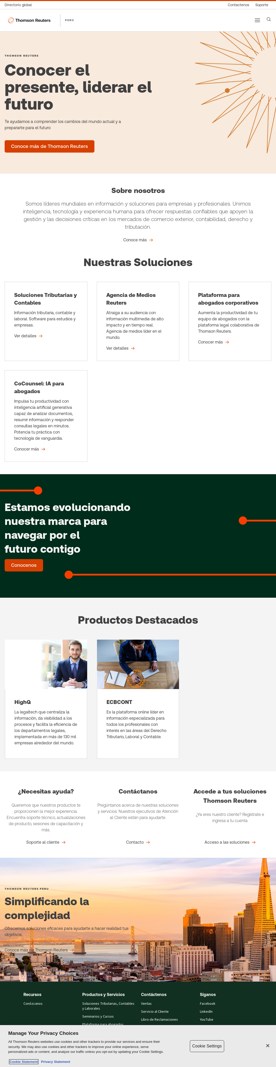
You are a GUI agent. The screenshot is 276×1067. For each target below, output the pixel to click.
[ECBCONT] (138, 699)
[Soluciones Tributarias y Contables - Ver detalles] (46, 321)
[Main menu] (257, 20)
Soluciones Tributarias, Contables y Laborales (108, 1006)
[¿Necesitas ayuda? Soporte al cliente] (46, 842)
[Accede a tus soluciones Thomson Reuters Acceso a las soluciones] (230, 842)
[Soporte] (261, 5)
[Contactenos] (238, 5)
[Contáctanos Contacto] (138, 842)
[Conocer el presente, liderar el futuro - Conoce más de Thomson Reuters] (49, 146)
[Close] (267, 1045)
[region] (138, 1046)
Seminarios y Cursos (98, 1016)
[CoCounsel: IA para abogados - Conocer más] (46, 416)
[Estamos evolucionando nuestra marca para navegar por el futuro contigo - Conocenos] (24, 565)
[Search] (268, 19)
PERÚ (69, 20)
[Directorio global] (20, 5)
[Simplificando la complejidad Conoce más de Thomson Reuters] (39, 950)
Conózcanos (33, 1003)
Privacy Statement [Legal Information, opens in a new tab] (54, 1062)
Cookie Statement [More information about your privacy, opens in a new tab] (24, 1062)
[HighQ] (46, 699)
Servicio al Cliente (155, 1011)
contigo (60, 549)
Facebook (207, 1003)
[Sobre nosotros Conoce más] (138, 240)
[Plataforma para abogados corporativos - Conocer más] (230, 321)
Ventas (146, 1003)
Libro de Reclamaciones (159, 1019)
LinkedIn (206, 1011)
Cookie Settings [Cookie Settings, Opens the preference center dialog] (207, 1046)
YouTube (206, 1019)
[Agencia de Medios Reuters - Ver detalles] (138, 321)
